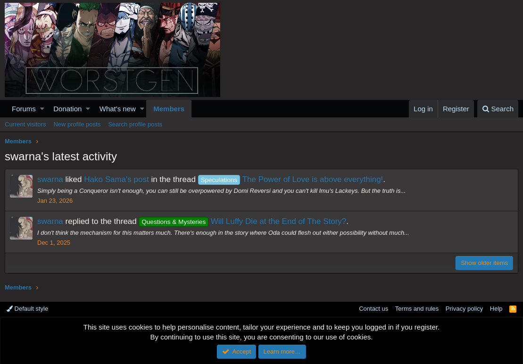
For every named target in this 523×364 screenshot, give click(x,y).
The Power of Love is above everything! (290, 179)
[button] (42, 108)
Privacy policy (464, 308)
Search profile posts (135, 124)
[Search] (497, 108)
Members (168, 109)
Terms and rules (417, 308)
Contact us (373, 308)
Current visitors (25, 124)
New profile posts (76, 124)
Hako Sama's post (116, 179)
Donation (67, 109)
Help (496, 308)
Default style (27, 308)
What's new (118, 109)
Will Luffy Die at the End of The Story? (242, 221)
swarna (50, 179)
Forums (24, 109)
